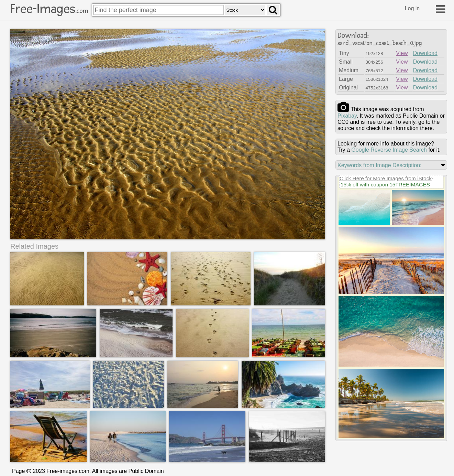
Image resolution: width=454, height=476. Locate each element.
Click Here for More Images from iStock (386, 178)
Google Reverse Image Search (389, 150)
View (402, 53)
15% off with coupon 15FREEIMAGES (385, 184)
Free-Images (49, 9)
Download (425, 53)
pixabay (347, 116)
